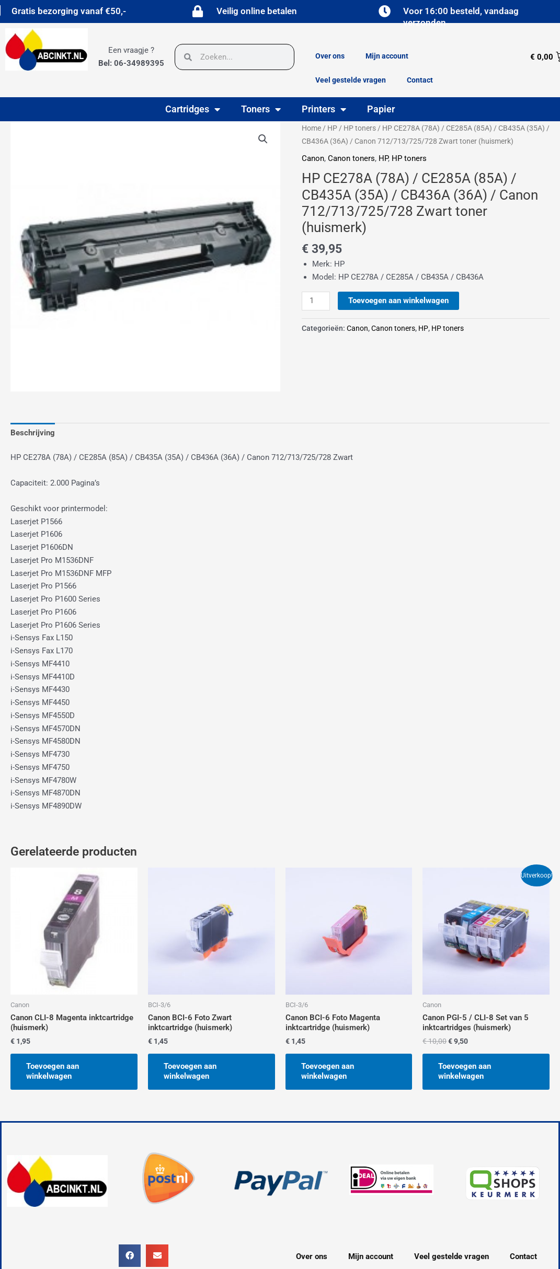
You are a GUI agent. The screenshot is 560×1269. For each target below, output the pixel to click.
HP (332, 128)
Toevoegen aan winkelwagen (398, 300)
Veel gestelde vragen (350, 80)
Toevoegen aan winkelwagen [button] (52, 1071)
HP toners (360, 128)
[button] (263, 139)
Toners (261, 109)
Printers (324, 109)
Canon (313, 158)
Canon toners (351, 158)
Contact (420, 80)
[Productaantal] (316, 301)
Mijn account (386, 56)
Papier (381, 108)
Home (311, 128)
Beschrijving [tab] (32, 432)
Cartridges (192, 109)
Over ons (330, 56)
